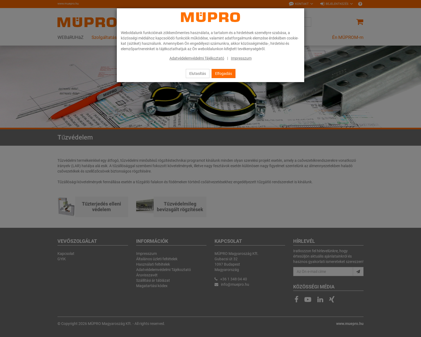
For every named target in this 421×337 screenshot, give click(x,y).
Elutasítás (197, 73)
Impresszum (241, 58)
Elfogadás (223, 73)
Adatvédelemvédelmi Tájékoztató (196, 58)
